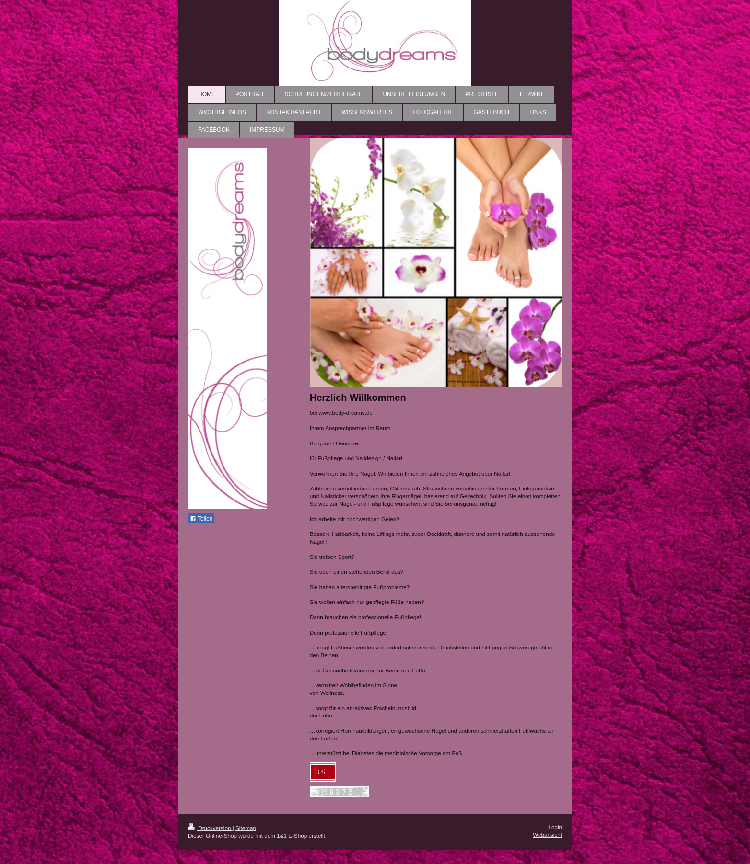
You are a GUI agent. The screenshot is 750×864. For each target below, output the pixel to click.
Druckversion (210, 828)
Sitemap (245, 828)
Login (555, 827)
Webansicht (547, 834)
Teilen (201, 518)
